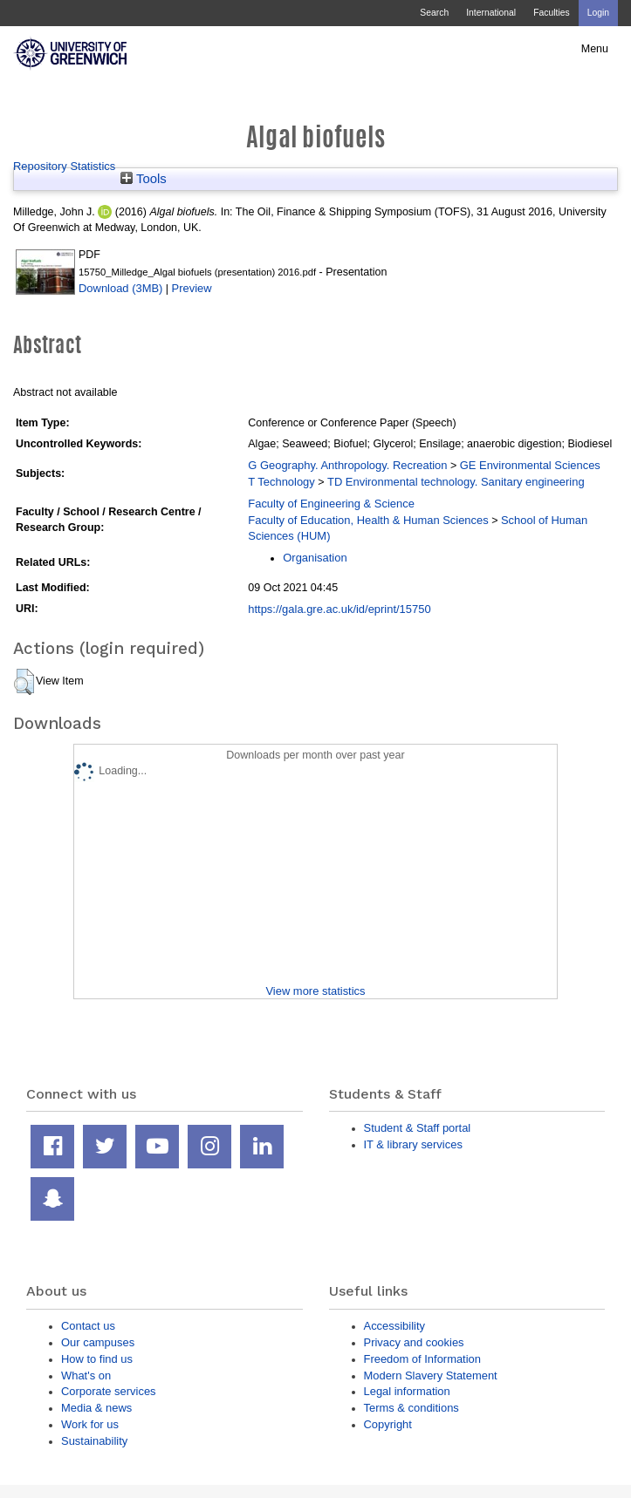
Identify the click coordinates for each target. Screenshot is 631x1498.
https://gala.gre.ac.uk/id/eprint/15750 (339, 609)
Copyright (388, 1424)
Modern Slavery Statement (430, 1375)
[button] (24, 682)
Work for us (90, 1424)
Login (598, 12)
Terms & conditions (411, 1407)
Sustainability (94, 1440)
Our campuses (97, 1342)
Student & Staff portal (417, 1127)
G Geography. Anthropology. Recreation (347, 465)
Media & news (96, 1407)
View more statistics (315, 991)
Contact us (88, 1325)
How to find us (97, 1358)
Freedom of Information (422, 1358)
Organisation (314, 557)
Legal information (407, 1391)
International (491, 12)
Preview (192, 288)
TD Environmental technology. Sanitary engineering (456, 481)
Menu (594, 49)
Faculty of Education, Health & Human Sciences (368, 520)
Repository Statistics (64, 166)
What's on (86, 1375)
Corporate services (108, 1391)
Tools (143, 179)
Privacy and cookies (414, 1342)
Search (434, 12)
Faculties (551, 12)
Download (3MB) (120, 288)
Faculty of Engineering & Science (331, 503)
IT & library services (413, 1144)
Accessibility (394, 1325)
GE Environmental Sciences (530, 465)
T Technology (281, 481)
